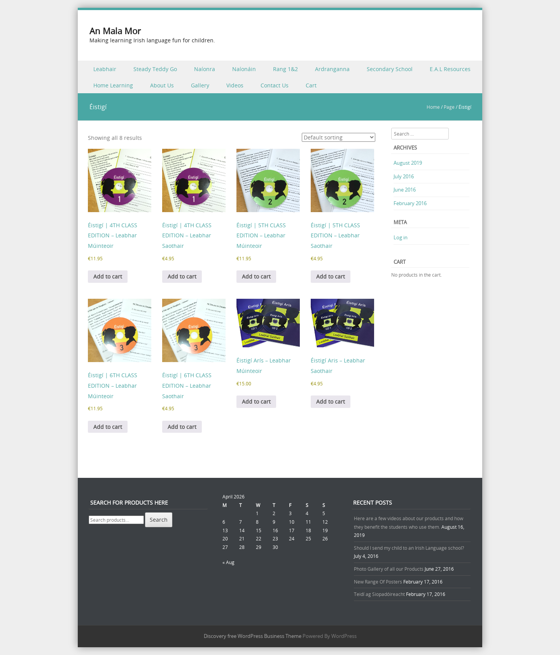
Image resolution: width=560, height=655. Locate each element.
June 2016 (405, 189)
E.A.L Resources (450, 69)
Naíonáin (244, 69)
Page (449, 107)
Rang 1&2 (285, 69)
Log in (401, 237)
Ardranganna (332, 69)
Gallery (200, 85)
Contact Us (275, 85)
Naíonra (204, 69)
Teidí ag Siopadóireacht (379, 594)
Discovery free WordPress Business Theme (252, 635)
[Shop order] (338, 137)
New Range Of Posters (378, 581)
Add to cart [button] (107, 276)
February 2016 (410, 203)
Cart (311, 85)
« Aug (228, 562)
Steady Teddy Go (155, 69)
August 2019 (408, 162)
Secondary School (390, 69)
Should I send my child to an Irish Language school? (409, 548)
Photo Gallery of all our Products (389, 569)
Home (433, 107)
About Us (162, 85)
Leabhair (104, 69)
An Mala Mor (115, 31)
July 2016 (404, 176)
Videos (234, 85)
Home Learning (113, 85)
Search (159, 519)
